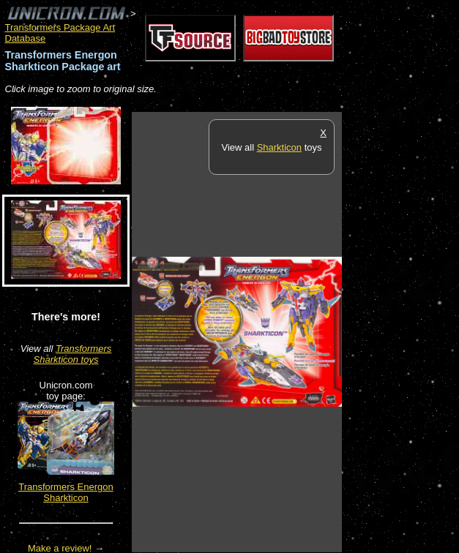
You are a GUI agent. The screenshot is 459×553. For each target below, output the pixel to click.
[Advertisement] (400, 331)
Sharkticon (279, 147)
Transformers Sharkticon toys (73, 354)
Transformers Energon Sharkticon (65, 492)
